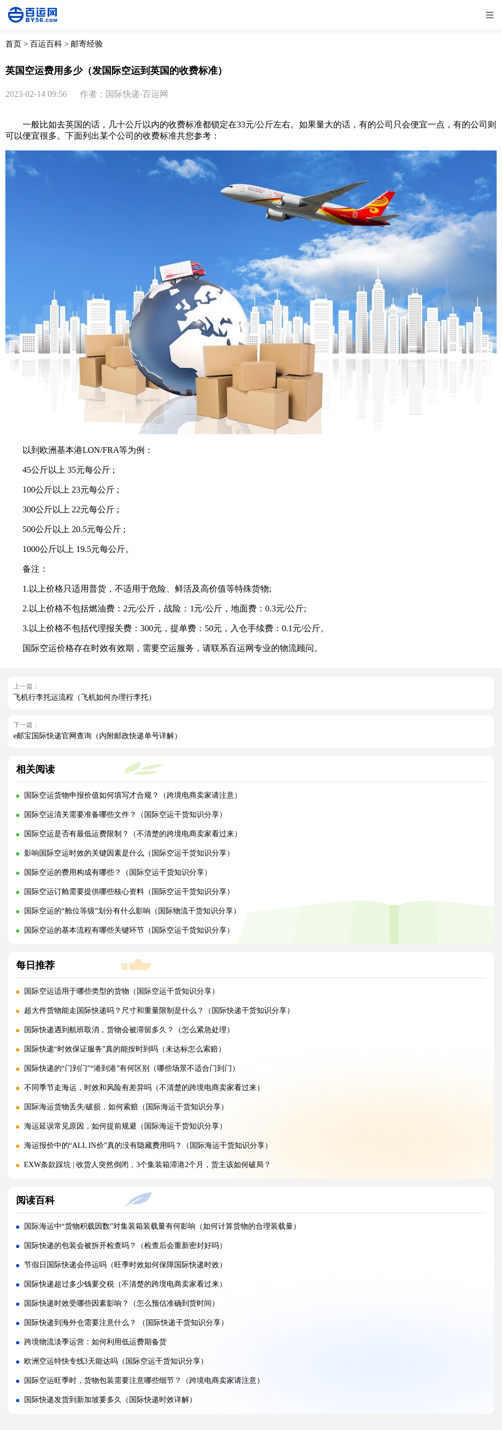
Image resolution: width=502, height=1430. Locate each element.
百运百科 (46, 44)
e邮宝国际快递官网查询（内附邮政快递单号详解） (97, 736)
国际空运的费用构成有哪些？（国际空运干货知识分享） (118, 872)
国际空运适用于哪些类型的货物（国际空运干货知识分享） (121, 991)
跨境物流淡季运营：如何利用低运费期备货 (95, 1342)
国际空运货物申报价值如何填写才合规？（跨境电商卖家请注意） (133, 795)
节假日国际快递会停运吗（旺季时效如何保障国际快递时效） (125, 1265)
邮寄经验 (87, 44)
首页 (13, 44)
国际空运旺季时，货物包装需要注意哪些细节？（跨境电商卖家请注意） (144, 1380)
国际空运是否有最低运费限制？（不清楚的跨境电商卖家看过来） (133, 834)
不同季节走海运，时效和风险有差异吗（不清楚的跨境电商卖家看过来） (144, 1088)
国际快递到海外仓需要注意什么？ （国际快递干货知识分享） (126, 1323)
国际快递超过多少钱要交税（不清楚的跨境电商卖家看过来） (125, 1284)
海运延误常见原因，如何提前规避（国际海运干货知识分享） (125, 1126)
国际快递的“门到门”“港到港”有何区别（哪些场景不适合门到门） (132, 1068)
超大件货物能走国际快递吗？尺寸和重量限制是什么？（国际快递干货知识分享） (159, 1011)
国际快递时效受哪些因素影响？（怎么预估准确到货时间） (121, 1303)
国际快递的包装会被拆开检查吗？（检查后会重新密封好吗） (125, 1246)
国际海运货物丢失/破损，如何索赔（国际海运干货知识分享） (126, 1107)
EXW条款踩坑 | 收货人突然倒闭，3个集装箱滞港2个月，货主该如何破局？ (148, 1165)
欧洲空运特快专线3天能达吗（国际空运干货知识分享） (116, 1361)
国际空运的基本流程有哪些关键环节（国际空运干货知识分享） (129, 930)
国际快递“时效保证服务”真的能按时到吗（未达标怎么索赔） (125, 1049)
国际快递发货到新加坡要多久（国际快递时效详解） (110, 1400)
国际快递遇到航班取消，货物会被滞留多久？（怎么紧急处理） (129, 1030)
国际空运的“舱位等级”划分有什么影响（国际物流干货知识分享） (132, 911)
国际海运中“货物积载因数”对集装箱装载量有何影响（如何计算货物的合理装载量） (162, 1226)
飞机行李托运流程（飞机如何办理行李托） (84, 697)
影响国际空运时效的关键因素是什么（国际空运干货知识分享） (129, 853)
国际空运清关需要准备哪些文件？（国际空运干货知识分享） (125, 815)
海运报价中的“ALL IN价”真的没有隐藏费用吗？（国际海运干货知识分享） (148, 1145)
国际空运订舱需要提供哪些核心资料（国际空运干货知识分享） (129, 892)
